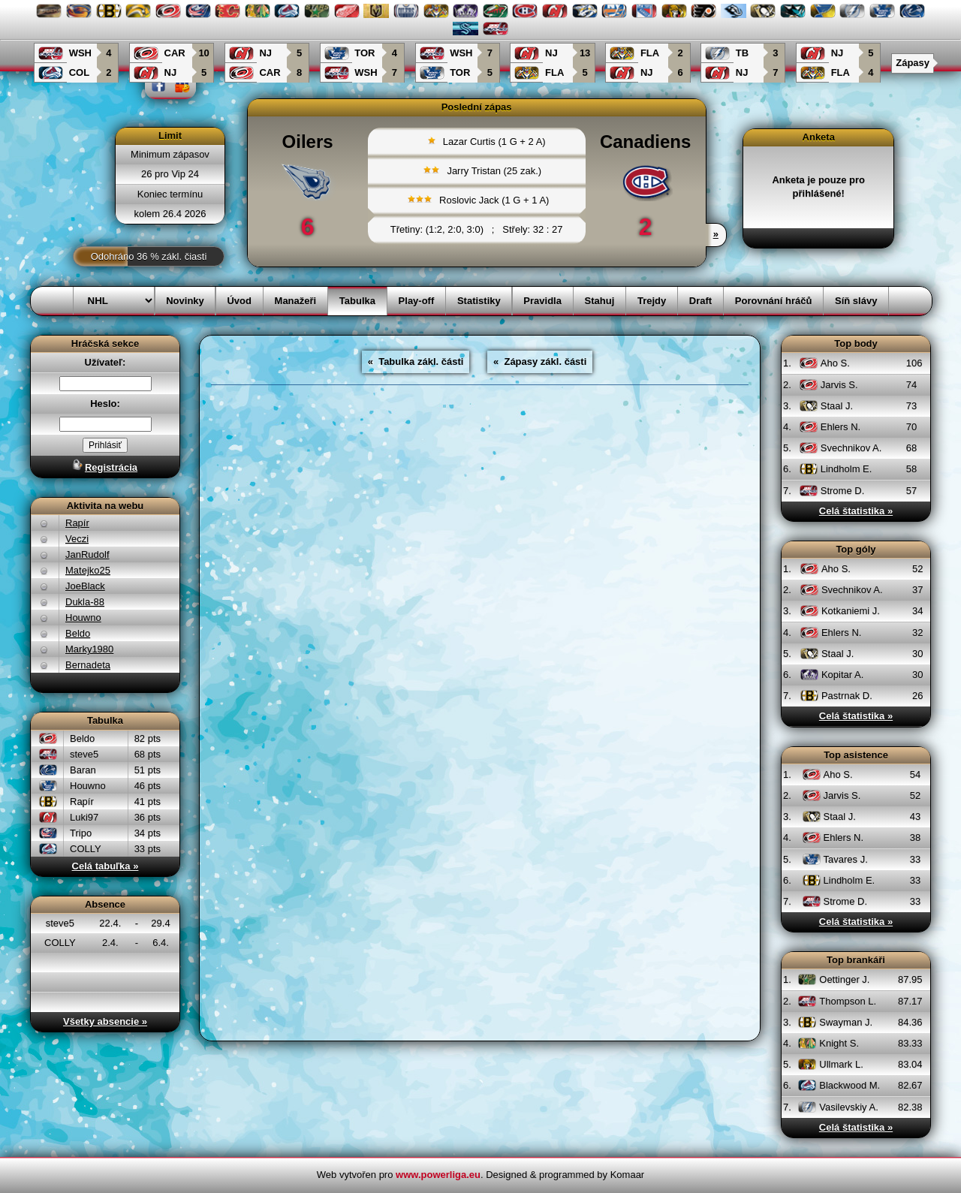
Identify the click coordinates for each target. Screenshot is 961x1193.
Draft (700, 300)
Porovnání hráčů (773, 300)
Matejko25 (87, 570)
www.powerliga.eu (438, 1174)
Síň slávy (856, 300)
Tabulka (357, 300)
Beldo (77, 633)
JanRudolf (87, 554)
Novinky (185, 300)
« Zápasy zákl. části (539, 361)
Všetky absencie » (105, 1021)
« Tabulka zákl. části (416, 361)
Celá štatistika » (856, 511)
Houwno (83, 617)
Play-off (417, 300)
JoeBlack (85, 586)
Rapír (77, 523)
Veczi (77, 538)
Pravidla (542, 300)
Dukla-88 (84, 601)
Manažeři (296, 300)
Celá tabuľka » (105, 866)
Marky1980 (89, 649)
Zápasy (912, 62)
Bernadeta (87, 664)
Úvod (239, 300)
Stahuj (600, 300)
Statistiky (479, 300)
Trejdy (651, 300)
